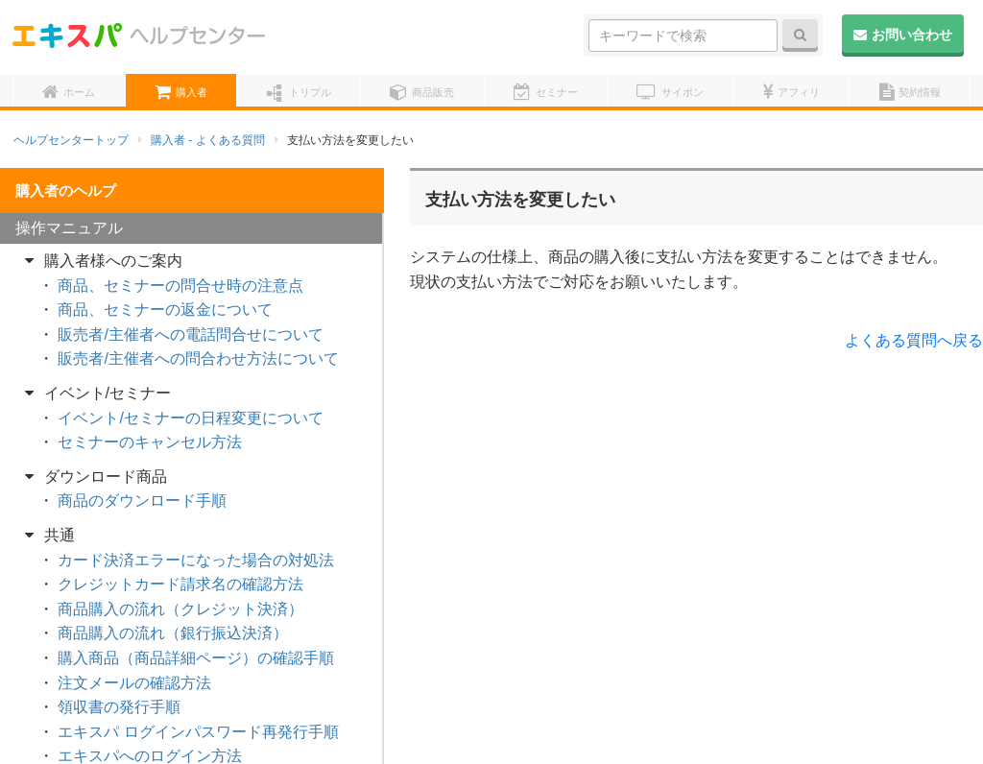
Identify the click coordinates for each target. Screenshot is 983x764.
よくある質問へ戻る (914, 340)
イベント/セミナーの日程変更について (190, 418)
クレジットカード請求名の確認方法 (180, 584)
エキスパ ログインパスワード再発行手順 (198, 732)
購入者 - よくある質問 (208, 140)
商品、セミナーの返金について (165, 309)
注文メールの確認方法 (134, 683)
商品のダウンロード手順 (142, 500)
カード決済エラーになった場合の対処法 (196, 560)
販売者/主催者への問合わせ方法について (198, 358)
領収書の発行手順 (119, 707)
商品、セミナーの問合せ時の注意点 (180, 285)
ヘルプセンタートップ (71, 140)
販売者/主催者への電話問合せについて (190, 334)
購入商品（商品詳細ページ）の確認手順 (196, 658)
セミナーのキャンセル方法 (150, 442)
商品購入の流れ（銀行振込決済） (173, 633)
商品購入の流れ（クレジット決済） (180, 609)
